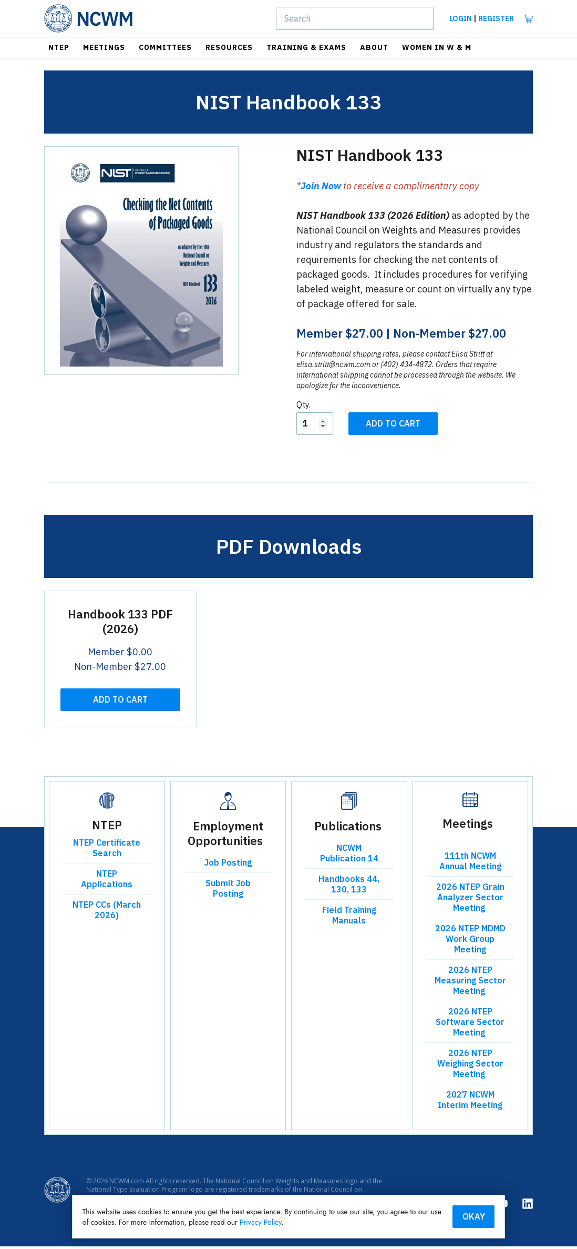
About (374, 47)
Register (496, 18)
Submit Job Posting (228, 890)
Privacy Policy (334, 1221)
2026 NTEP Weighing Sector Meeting (470, 1066)
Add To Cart (393, 426)
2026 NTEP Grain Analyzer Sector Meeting (470, 900)
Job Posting (228, 865)
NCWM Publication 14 (349, 855)
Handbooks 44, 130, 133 (348, 886)
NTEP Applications (106, 881)
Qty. (303, 407)
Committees (165, 47)
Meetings (104, 47)
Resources (229, 47)
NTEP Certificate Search (106, 850)
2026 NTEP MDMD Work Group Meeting (470, 941)
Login (460, 18)
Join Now (321, 188)
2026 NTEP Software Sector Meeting (470, 1024)
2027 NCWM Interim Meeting (470, 1102)
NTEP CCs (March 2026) (107, 912)
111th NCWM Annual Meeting (470, 863)
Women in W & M (436, 47)
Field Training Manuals (349, 917)
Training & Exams (306, 47)
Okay (453, 1216)
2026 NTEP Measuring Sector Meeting (470, 983)
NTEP (58, 47)
